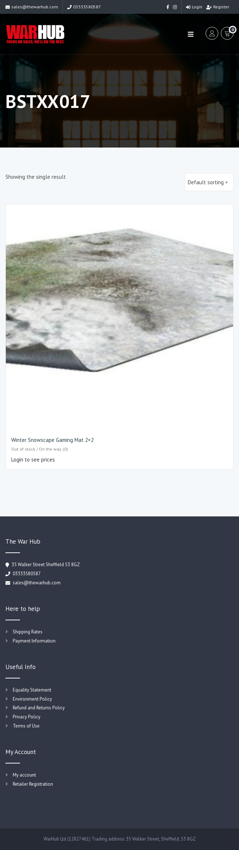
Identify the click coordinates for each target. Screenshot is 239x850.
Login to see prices (33, 459)
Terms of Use (26, 726)
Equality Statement (32, 690)
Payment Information (34, 641)
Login (194, 6)
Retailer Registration (33, 784)
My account (24, 775)
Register (217, 6)
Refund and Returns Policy (39, 708)
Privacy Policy (26, 717)
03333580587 (84, 6)
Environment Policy (32, 699)
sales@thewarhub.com (31, 6)
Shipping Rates (27, 632)
